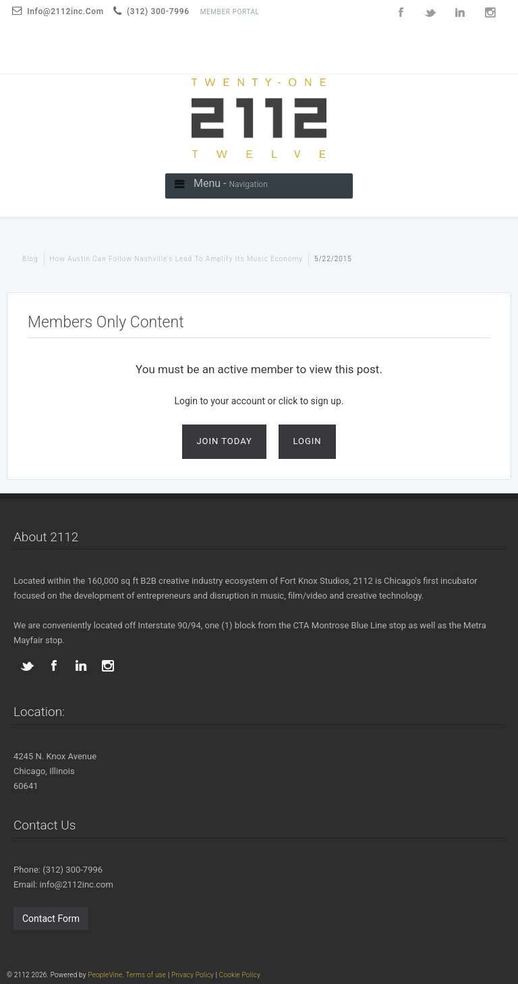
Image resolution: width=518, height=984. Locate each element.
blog (30, 259)
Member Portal (230, 12)
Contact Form (51, 918)
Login (307, 441)
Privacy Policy (192, 975)
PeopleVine (105, 975)
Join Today (224, 441)
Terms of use (145, 975)
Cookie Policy (239, 975)
